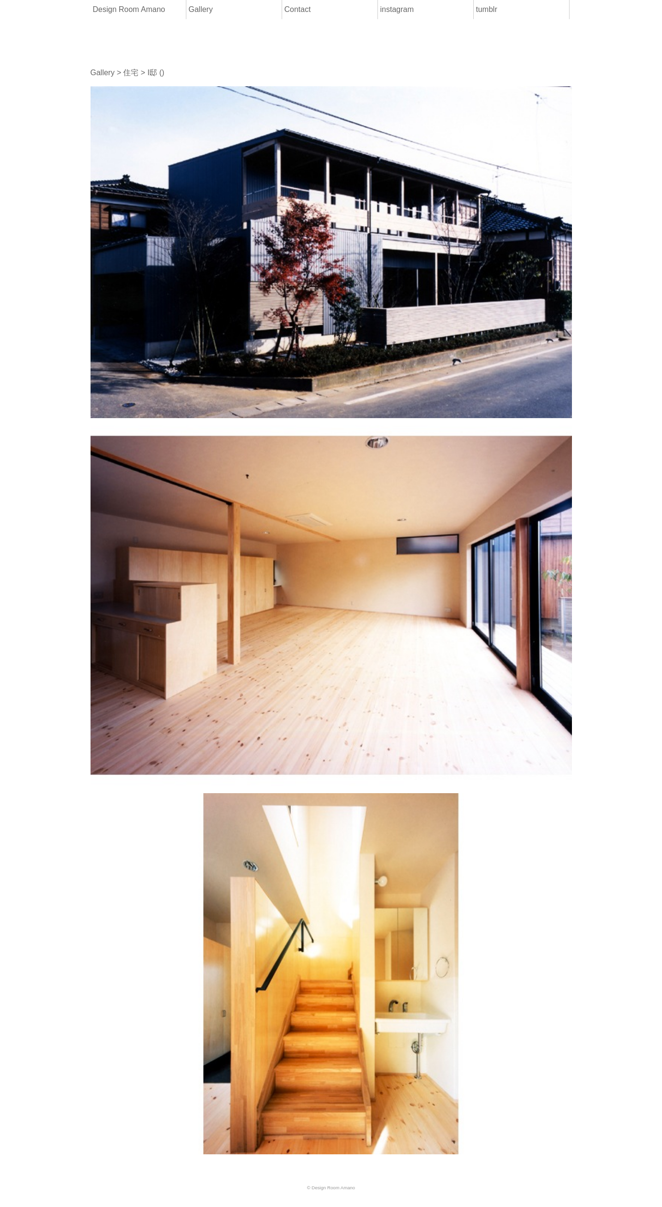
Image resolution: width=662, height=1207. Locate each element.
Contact (298, 9)
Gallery (201, 9)
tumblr (486, 9)
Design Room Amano (129, 9)
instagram (397, 9)
